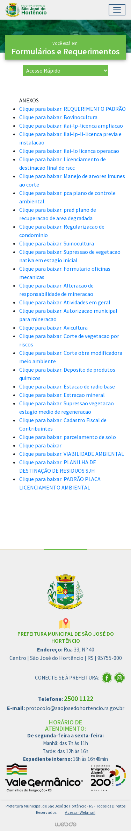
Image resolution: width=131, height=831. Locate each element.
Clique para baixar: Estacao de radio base (67, 386)
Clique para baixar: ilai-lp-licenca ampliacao (71, 125)
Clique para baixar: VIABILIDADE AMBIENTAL (71, 453)
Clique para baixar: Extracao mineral (62, 394)
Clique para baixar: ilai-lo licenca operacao (69, 150)
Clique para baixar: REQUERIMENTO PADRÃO (72, 108)
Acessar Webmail (80, 812)
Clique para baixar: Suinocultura (56, 243)
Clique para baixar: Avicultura (53, 327)
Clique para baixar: (41, 445)
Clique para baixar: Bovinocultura (58, 117)
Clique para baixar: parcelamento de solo (67, 436)
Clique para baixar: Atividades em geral (64, 302)
